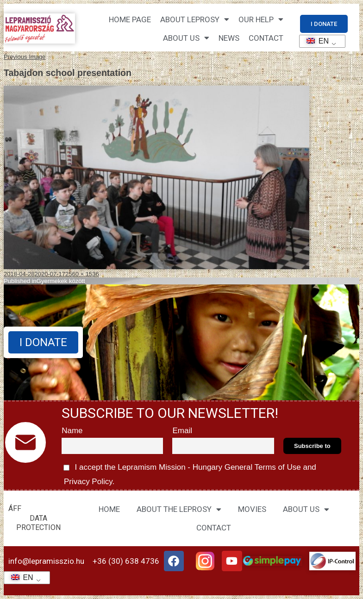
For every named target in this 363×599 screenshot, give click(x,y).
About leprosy (194, 19)
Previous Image (24, 56)
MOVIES (252, 509)
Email (182, 430)
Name (72, 430)
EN (315, 41)
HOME (109, 509)
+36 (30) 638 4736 (126, 561)
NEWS (229, 38)
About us (186, 37)
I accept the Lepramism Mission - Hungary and (189, 473)
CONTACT (266, 38)
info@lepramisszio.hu (46, 561)
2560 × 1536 (82, 274)
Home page (130, 19)
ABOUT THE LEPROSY (179, 509)
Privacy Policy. (88, 481)
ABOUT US (306, 509)
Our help (260, 19)
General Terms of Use (262, 467)
